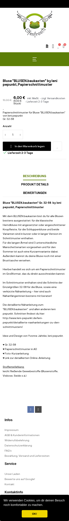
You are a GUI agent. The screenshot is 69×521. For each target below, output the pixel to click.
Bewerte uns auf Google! (20, 479)
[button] (44, 505)
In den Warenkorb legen (27, 146)
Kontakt (9, 484)
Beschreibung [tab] (34, 176)
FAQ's (8, 450)
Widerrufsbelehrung (17, 440)
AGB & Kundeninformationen (22, 435)
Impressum (12, 429)
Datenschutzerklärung (18, 445)
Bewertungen (34, 192)
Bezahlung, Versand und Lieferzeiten (27, 455)
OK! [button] (34, 513)
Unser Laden (12, 473)
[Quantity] (13, 134)
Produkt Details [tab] (35, 184)
